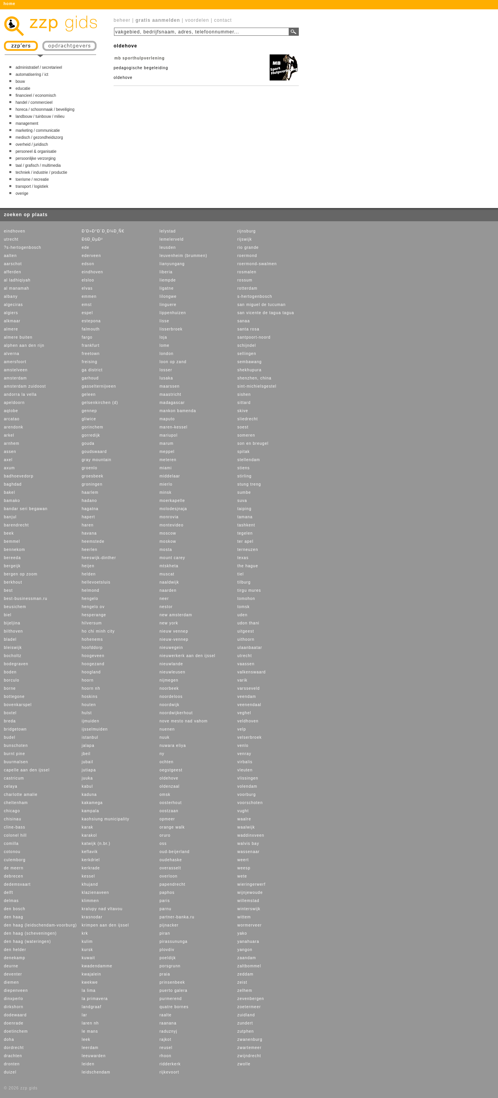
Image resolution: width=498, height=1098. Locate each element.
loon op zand (173, 362)
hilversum (92, 623)
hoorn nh (91, 688)
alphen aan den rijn (24, 345)
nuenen (167, 729)
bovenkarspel (18, 705)
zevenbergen (250, 999)
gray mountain (96, 460)
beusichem (15, 607)
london (167, 353)
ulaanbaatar (249, 647)
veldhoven (248, 721)
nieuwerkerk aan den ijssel (188, 656)
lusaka (166, 378)
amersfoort (15, 362)
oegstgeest (171, 770)
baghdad (13, 484)
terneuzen (247, 549)
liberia (166, 272)
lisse (164, 321)
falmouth (91, 329)
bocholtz (12, 656)
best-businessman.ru (25, 598)
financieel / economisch (36, 95)
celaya (11, 786)
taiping (244, 509)
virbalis (245, 762)
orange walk (172, 827)
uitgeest (245, 631)
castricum (14, 778)
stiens (243, 468)
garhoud (90, 378)
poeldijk (168, 958)
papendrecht (173, 884)
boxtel (10, 713)
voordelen (197, 20)
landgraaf (92, 1007)
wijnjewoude (250, 892)
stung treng (249, 484)
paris (165, 901)
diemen (11, 982)
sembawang (249, 362)
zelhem (244, 990)
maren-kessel (174, 427)
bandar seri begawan (25, 509)
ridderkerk (170, 1064)
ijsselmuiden (95, 729)
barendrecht (16, 525)
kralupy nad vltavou (102, 909)
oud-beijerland (174, 852)
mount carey (172, 558)
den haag (13, 917)
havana (89, 533)
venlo (243, 745)
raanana (168, 1023)
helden (89, 574)
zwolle (244, 1064)
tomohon (246, 598)
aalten (10, 256)
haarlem (90, 492)
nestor (166, 607)
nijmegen (169, 680)
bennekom (14, 549)
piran (165, 933)
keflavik (90, 852)
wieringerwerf (251, 884)
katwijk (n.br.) (96, 843)
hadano (89, 500)
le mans (90, 1031)
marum (167, 443)
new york (169, 623)
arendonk (13, 427)
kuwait (88, 958)
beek (9, 533)
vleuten (245, 770)
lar (84, 1015)
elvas (87, 288)
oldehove (169, 778)
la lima (89, 990)
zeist (242, 982)
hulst (87, 713)
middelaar (170, 476)
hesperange (94, 615)
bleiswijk (13, 647)
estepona (91, 321)
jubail (87, 762)
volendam (247, 786)
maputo (167, 419)
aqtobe (11, 411)
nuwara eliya (173, 745)
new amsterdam (176, 615)
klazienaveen (95, 892)
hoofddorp (92, 647)
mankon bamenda (178, 411)
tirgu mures (249, 590)
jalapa (88, 745)
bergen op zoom (20, 574)
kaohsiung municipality (106, 819)
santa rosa (248, 329)
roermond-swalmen (257, 264)
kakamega (92, 803)
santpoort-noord (254, 337)
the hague (247, 566)
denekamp (14, 958)
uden (242, 615)
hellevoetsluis (96, 582)
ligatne (167, 288)
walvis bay (248, 843)
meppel (167, 451)
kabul (87, 786)
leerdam (90, 1048)
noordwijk (169, 705)
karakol (89, 835)
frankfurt (91, 345)
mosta (166, 549)
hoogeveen (93, 656)
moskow (168, 541)
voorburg (246, 794)
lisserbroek (171, 329)
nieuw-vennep (174, 639)
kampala (90, 811)
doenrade (13, 1023)
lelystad (168, 231)
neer (164, 598)
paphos (167, 892)
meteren (168, 460)
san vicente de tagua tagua (265, 313)
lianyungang (172, 264)
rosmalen (246, 272)
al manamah (16, 288)
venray (244, 754)
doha (9, 1039)
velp (241, 729)
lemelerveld (172, 239)
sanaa (243, 321)
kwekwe (90, 982)
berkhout (13, 582)
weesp (244, 868)
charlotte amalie (21, 794)
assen (10, 451)
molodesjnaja (173, 509)
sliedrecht (247, 419)
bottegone (14, 696)
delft (8, 892)
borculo (11, 680)
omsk (165, 794)
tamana (245, 517)
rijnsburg (246, 231)
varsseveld (248, 688)
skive (242, 411)
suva (242, 500)
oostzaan (169, 811)
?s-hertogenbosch (22, 247)
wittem (244, 917)
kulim (87, 941)
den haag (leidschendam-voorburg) (40, 925)
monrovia (169, 517)
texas (243, 558)
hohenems (92, 639)
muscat (167, 574)
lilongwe (168, 296)
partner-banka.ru (177, 917)
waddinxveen (250, 835)
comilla (11, 843)
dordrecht (14, 1048)
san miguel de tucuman (261, 304)
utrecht (11, 239)
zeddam (245, 974)
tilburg (244, 582)
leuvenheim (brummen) (183, 256)
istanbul (90, 737)
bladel (10, 639)
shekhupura (249, 370)
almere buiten (18, 337)
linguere (168, 304)
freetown (91, 353)
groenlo (89, 468)
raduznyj (168, 1031)
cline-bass (14, 827)
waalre (244, 819)
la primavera (95, 999)
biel (8, 615)
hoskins (90, 696)
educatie (23, 88)
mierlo (166, 484)
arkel (9, 435)
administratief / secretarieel (39, 67)
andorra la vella (20, 394)
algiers (11, 313)
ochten (167, 762)
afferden (12, 272)
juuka (87, 778)
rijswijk (244, 239)
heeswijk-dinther (99, 558)
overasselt (170, 868)
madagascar (172, 402)
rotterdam (247, 288)
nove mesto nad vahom (184, 721)
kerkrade (91, 868)
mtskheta (169, 566)
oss (163, 843)
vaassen (245, 664)
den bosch (14, 909)
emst (87, 304)
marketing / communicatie (38, 130)
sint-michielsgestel (257, 386)
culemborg (15, 860)
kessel (88, 876)
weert (243, 860)
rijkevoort (169, 1072)
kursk (87, 950)
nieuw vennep (174, 631)
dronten (12, 1064)
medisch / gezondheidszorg (39, 137)
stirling (244, 476)
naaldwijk (169, 582)
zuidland (246, 1015)
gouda (88, 443)
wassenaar (248, 852)
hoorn (88, 680)
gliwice (89, 419)
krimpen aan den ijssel (105, 925)
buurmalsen (16, 762)
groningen (92, 484)
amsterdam (15, 378)
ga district (92, 370)
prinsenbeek (172, 982)
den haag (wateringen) (27, 941)
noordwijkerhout (176, 713)
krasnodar (92, 917)
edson (88, 264)
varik (242, 680)
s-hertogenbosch (254, 296)
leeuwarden (94, 1056)
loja (163, 337)
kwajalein (91, 974)
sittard (244, 402)
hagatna (90, 509)
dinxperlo (13, 999)
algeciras (13, 304)
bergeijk (12, 566)
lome (165, 345)
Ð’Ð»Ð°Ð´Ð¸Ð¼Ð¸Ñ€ (103, 231)
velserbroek (249, 737)
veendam (246, 696)
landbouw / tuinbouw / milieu (40, 116)
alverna (11, 353)
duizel (10, 1072)
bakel (9, 492)
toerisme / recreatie (32, 179)
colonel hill (15, 835)
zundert (245, 1023)
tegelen (245, 533)
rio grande (248, 247)
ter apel (245, 541)
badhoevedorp (18, 476)
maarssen (170, 386)
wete (242, 876)
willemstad (248, 901)
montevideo (172, 525)
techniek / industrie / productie (41, 172)
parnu (166, 909)
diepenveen (16, 990)
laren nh (90, 1023)
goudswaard (94, 451)
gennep (89, 411)
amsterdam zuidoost (25, 386)
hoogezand (93, 664)
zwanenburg (249, 1039)
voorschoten (250, 803)
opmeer (167, 819)
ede (85, 247)
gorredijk (91, 435)
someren (246, 435)
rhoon (166, 1056)
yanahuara (248, 941)
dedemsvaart (17, 884)
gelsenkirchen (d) (100, 402)
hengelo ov (93, 607)
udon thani (248, 623)
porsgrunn (170, 966)
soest (243, 427)
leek (86, 1039)
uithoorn (245, 639)
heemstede (93, 541)
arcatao (11, 419)
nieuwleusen (173, 672)
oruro (165, 835)
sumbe (244, 492)
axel (8, 460)
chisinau (12, 819)
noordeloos (171, 696)
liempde (168, 280)
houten (89, 705)
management (27, 123)
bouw (20, 81)
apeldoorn (14, 402)
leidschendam (96, 1072)
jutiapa (89, 770)
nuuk (165, 737)
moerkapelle (172, 500)
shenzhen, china (254, 378)
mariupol (168, 435)
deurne (11, 966)
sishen (244, 394)
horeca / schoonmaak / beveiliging (45, 109)
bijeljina (12, 623)
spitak (243, 451)
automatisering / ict (32, 74)
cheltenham (16, 803)
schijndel (246, 345)
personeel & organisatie (36, 151)
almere (11, 329)
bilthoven (13, 631)
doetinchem (16, 1031)
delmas (11, 901)
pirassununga (174, 941)
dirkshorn (13, 1007)
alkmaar (12, 321)
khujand (90, 884)
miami (166, 468)
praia (165, 974)
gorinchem (92, 427)
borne (10, 688)
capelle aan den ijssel (27, 770)
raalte (166, 1015)
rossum (245, 280)
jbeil (86, 754)
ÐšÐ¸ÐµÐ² (92, 239)
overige (22, 193)
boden (10, 672)
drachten (13, 1056)
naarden (168, 590)
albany (11, 296)
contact (223, 20)
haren (88, 525)
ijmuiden (90, 721)
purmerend (171, 999)
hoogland (91, 672)
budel (9, 737)
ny (162, 754)
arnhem (11, 443)
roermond (247, 256)
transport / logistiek (32, 186)
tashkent (246, 525)
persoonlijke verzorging (36, 158)
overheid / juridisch (32, 144)
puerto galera (174, 990)
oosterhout (171, 803)
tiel (240, 574)
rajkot (165, 1039)
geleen (89, 394)
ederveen (91, 256)
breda (10, 721)
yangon (245, 950)
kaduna (89, 794)
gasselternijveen (99, 386)
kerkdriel (91, 860)
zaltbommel (249, 966)
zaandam (246, 958)
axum (9, 468)
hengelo (90, 598)
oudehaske (171, 860)
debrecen (13, 876)
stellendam (248, 460)
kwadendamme (97, 966)
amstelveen (16, 370)
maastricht (170, 394)
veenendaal (249, 705)
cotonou (12, 852)
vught (243, 811)
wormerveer (249, 925)
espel (87, 313)
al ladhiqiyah (17, 280)
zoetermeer (249, 1007)
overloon (168, 876)
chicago (12, 811)
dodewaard (15, 1015)
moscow (168, 533)
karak (87, 827)
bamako (12, 500)
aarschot (13, 264)
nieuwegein (171, 647)
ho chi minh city (98, 631)
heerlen (89, 549)
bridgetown (15, 729)
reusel (166, 1048)
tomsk (243, 607)
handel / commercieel (34, 102)
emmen (89, 296)
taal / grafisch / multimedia (38, 165)
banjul (10, 517)
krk (85, 933)
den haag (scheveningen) (30, 933)
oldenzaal (170, 786)
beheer (122, 20)
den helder (15, 950)
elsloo (88, 280)
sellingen (246, 353)
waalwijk (246, 827)
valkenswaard (251, 672)
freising (89, 362)
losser (166, 370)
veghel (244, 713)
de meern (13, 868)
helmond (90, 590)
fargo (87, 337)
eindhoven (14, 231)
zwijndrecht (249, 1056)
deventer (13, 974)
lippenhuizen (173, 313)
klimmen (90, 901)
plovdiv (167, 950)
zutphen (245, 1031)
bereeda (12, 558)
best (8, 590)
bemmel (12, 541)
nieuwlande (171, 664)
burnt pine (14, 754)
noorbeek (169, 688)
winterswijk (248, 909)
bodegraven (16, 664)
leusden (168, 247)
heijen (88, 566)
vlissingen (247, 778)
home (10, 4)
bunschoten (16, 745)
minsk (166, 492)
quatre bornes (174, 1007)
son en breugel (252, 443)
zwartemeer (249, 1048)
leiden (88, 1064)
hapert (88, 517)
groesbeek (92, 476)
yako (242, 933)
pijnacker (169, 925)
